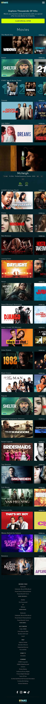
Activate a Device (23, 644)
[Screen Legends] (7, 442)
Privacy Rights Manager (23, 673)
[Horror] (3, 282)
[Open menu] (43, 2)
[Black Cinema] (6, 373)
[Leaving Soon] (6, 259)
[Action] (3, 58)
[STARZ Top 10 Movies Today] (11, 80)
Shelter (23, 599)
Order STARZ (23, 629)
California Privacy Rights (23, 671)
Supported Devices (23, 647)
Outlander (23, 586)
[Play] (23, 158)
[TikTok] (28, 692)
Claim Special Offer (23, 631)
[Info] (26, 184)
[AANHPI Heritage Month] (10, 190)
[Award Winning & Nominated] (11, 304)
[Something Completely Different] (12, 419)
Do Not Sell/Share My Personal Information (23, 678)
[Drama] (3, 213)
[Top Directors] (6, 464)
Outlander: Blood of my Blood (23, 589)
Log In (23, 636)
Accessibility (23, 649)
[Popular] (4, 396)
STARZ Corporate (23, 662)
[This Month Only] (7, 35)
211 (23, 604)
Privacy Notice (23, 669)
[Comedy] (4, 100)
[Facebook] (17, 692)
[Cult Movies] (5, 487)
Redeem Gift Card (23, 633)
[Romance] (4, 556)
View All (42, 35)
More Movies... (23, 609)
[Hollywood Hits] (6, 510)
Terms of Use (23, 676)
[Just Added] (5, 123)
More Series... (23, 622)
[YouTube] (25, 692)
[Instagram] (21, 692)
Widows (23, 607)
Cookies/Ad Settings (23, 681)
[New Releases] (6, 236)
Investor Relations (23, 683)
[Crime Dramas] (6, 350)
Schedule (23, 655)
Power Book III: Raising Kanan (23, 591)
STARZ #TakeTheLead (23, 664)
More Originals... (23, 596)
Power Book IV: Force (23, 593)
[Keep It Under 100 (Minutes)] (11, 327)
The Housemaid (23, 602)
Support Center (23, 642)
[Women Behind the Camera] (11, 533)
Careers (23, 666)
